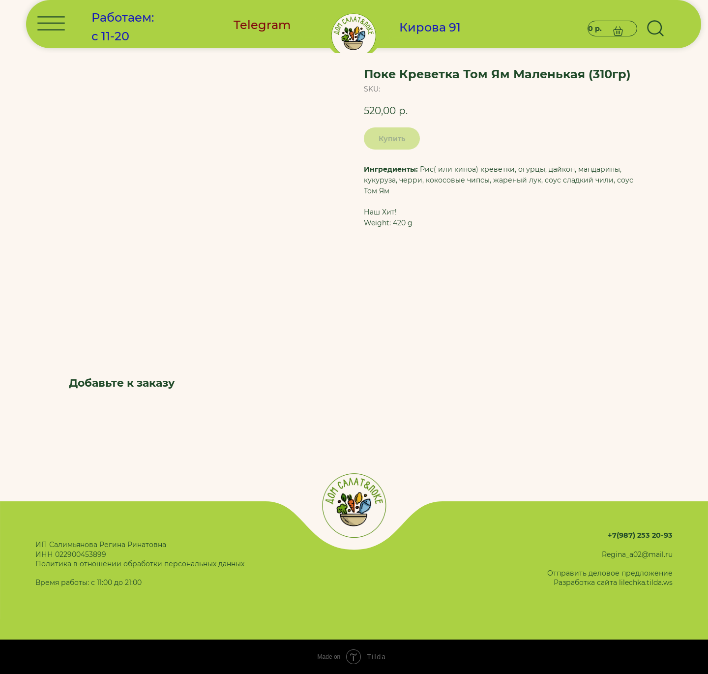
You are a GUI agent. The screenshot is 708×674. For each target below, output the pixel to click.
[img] (354, 177)
